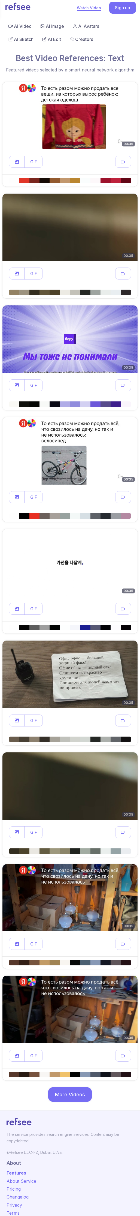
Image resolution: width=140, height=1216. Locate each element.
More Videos (70, 1094)
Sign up (122, 7)
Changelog (18, 1197)
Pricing (14, 1189)
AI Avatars (86, 26)
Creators (81, 39)
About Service (21, 1181)
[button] (17, 162)
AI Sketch (21, 39)
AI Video (20, 26)
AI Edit (51, 39)
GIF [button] (33, 161)
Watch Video (89, 7)
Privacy (14, 1205)
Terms (13, 1213)
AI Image (52, 26)
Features (16, 1173)
